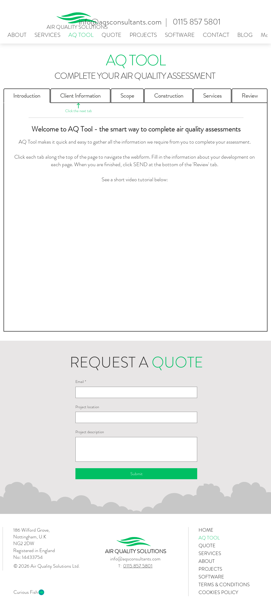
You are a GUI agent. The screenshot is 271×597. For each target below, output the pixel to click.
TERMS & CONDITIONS (218, 584)
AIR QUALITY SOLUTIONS (77, 27)
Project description (89, 432)
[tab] (27, 95)
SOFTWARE (211, 576)
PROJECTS (210, 569)
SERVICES (210, 553)
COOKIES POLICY (218, 592)
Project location (87, 407)
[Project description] (136, 449)
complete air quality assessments (194, 129)
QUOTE (207, 545)
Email (80, 382)
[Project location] (135, 417)
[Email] (135, 392)
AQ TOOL (209, 537)
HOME (206, 530)
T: (120, 566)
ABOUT (207, 561)
